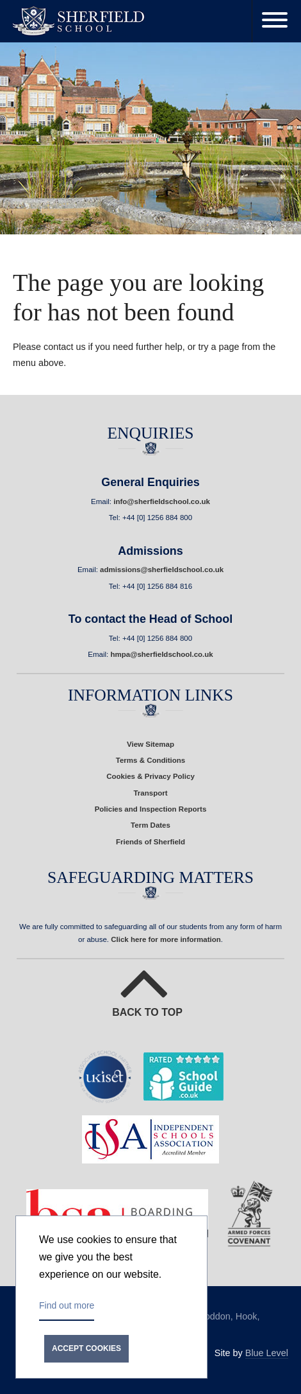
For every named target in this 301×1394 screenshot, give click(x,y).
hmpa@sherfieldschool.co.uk (161, 654)
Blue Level (266, 1353)
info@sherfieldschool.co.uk (161, 501)
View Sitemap (150, 744)
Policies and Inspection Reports (151, 809)
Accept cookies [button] (86, 1348)
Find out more (66, 1305)
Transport (150, 793)
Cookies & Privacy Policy (150, 776)
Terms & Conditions (151, 760)
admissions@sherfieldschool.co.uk (162, 569)
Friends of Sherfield (150, 842)
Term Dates (150, 825)
